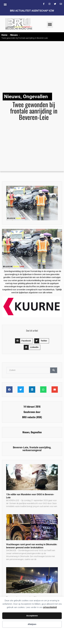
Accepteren (32, 615)
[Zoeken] (53, 370)
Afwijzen (32, 624)
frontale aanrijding (40, 447)
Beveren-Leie (20, 447)
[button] (5, 4)
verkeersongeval (32, 450)
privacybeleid (50, 607)
